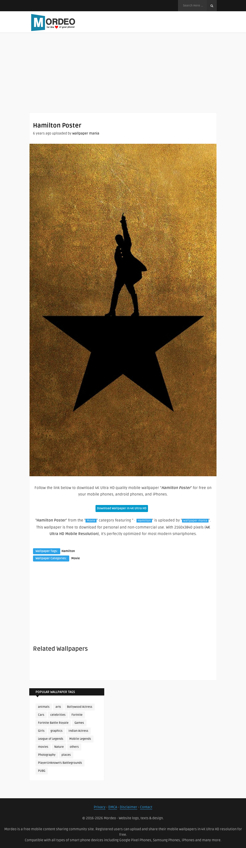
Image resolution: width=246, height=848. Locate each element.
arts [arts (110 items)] (58, 707)
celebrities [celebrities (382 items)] (58, 715)
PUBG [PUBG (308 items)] (41, 771)
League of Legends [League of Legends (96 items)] (50, 739)
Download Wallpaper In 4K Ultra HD (121, 508)
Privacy (100, 807)
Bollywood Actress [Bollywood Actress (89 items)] (79, 707)
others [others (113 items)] (74, 747)
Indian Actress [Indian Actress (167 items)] (78, 731)
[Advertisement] (123, 77)
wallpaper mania (85, 133)
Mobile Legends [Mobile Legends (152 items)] (80, 739)
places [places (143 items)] (66, 755)
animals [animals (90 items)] (44, 707)
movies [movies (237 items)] (43, 747)
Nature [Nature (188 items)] (59, 747)
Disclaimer (128, 807)
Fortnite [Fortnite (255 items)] (77, 715)
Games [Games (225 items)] (79, 723)
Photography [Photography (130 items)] (47, 755)
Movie (91, 520)
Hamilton (144, 520)
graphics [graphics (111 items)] (56, 731)
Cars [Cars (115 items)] (41, 715)
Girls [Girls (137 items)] (41, 731)
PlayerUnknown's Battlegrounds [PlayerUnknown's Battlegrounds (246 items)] (60, 763)
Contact (146, 807)
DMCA (112, 807)
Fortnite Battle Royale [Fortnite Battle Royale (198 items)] (53, 723)
